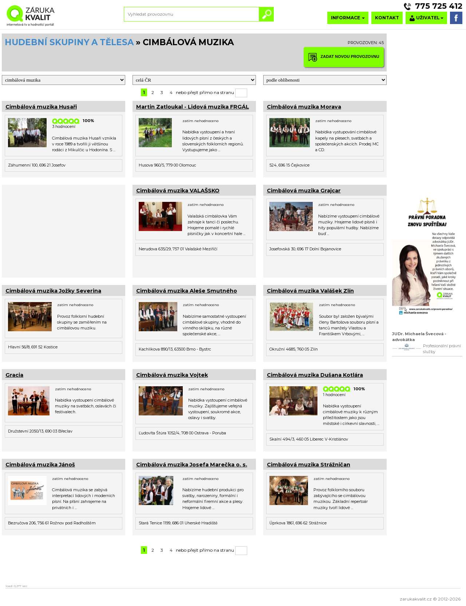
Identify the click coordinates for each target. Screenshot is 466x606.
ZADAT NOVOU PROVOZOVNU (343, 57)
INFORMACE (348, 17)
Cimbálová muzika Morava (304, 106)
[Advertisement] (63, 230)
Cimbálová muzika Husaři (41, 106)
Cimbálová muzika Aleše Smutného (186, 291)
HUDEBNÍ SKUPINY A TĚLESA (69, 42)
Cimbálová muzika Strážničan (308, 464)
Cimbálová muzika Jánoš (40, 464)
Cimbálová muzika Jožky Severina (53, 291)
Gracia (14, 375)
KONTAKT (387, 17)
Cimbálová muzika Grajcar (304, 190)
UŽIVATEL (426, 18)
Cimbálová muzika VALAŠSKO (178, 190)
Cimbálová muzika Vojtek (172, 375)
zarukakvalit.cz (416, 599)
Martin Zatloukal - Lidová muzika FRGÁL (192, 106)
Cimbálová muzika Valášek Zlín (310, 291)
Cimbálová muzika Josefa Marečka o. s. (191, 464)
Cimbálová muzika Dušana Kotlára (315, 375)
